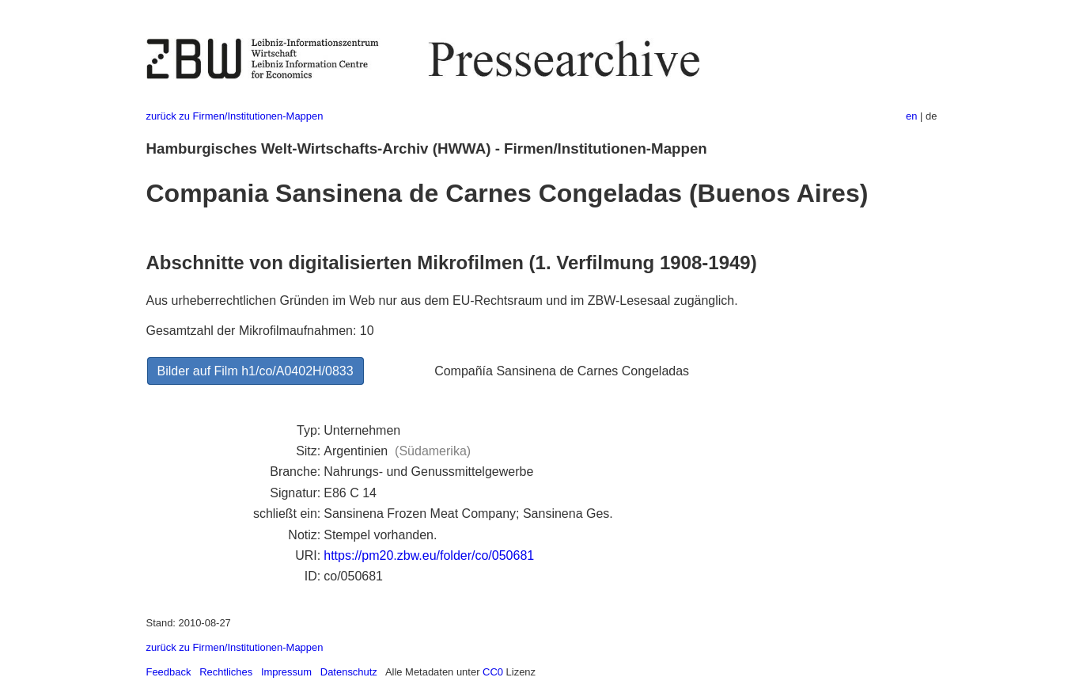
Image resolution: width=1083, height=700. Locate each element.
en (911, 116)
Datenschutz (348, 672)
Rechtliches (225, 672)
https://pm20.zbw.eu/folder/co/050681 (429, 555)
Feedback (168, 672)
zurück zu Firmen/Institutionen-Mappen (235, 116)
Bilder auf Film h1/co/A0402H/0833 (255, 371)
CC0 (493, 672)
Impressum (286, 672)
